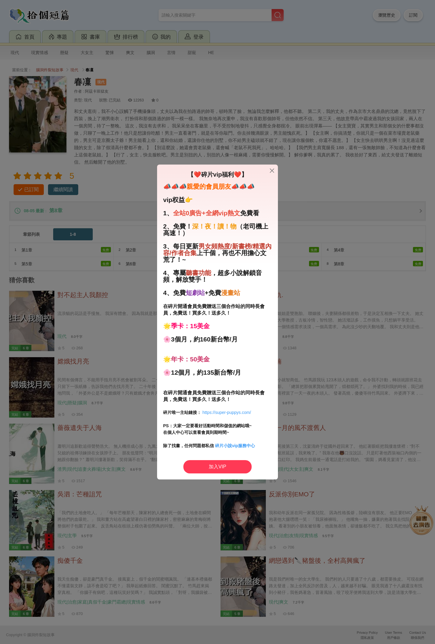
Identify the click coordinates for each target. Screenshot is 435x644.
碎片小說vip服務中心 (235, 445)
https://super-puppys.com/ (226, 412)
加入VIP (217, 466)
